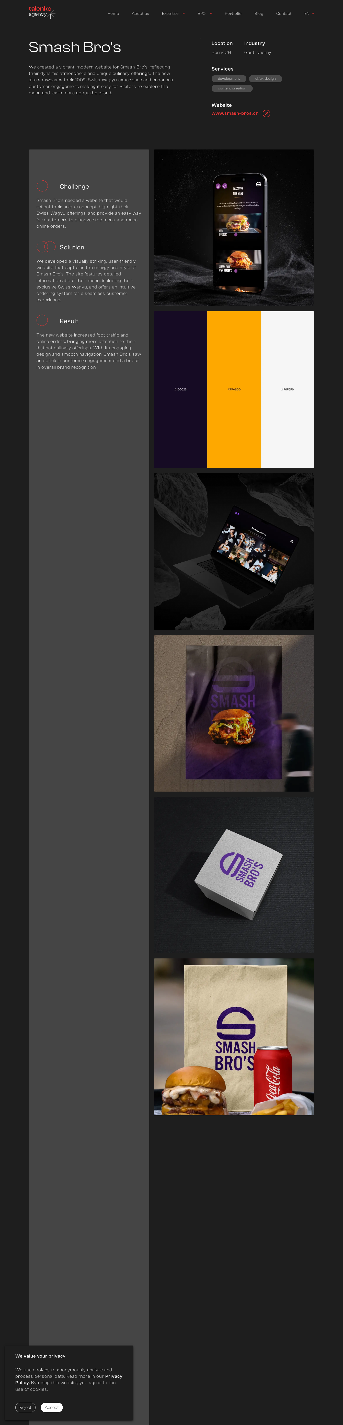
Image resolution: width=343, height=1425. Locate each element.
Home (113, 13)
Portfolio (233, 13)
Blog (259, 13)
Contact (284, 13)
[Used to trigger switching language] (309, 13)
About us (140, 13)
